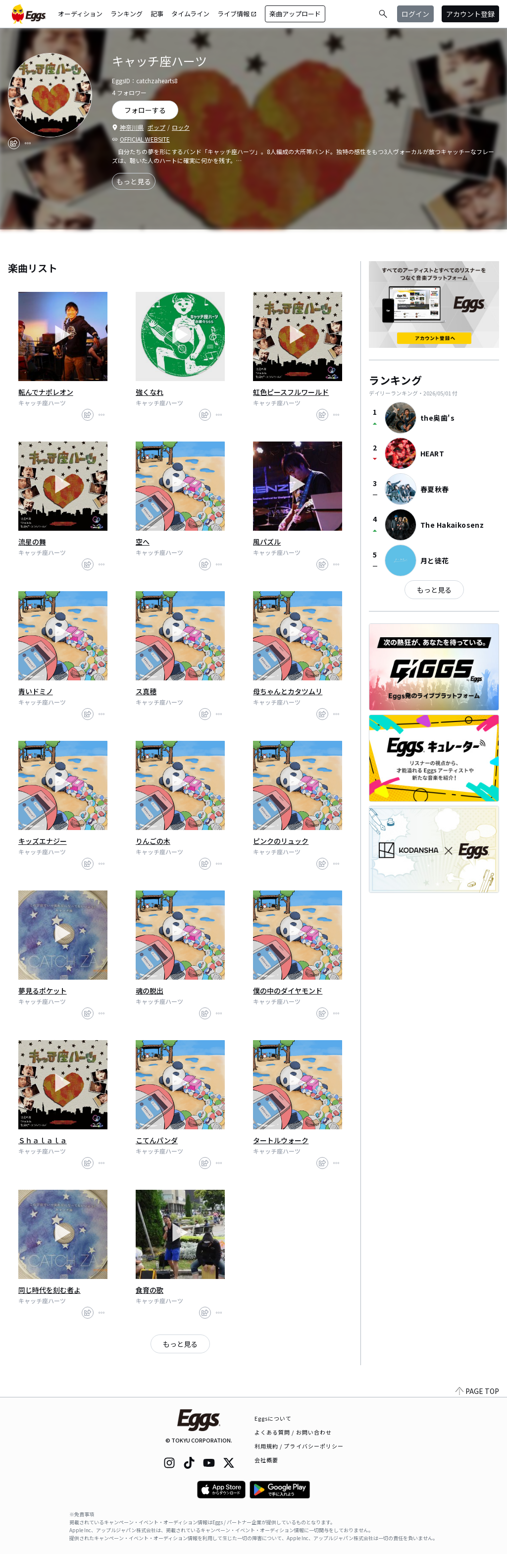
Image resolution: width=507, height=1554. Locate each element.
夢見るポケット (42, 991)
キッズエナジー (42, 841)
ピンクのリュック (280, 841)
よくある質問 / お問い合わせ (293, 1432)
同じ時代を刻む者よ (49, 1290)
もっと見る (133, 181)
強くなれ (149, 392)
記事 (157, 13)
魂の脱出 (149, 991)
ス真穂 (146, 691)
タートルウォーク (280, 1140)
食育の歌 (149, 1290)
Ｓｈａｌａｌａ (42, 1140)
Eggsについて (273, 1418)
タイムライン (190, 13)
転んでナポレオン (45, 392)
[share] (14, 143)
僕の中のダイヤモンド (287, 991)
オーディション (80, 13)
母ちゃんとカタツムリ (287, 691)
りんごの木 (153, 841)
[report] (28, 143)
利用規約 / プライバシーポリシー (299, 1446)
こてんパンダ (157, 1140)
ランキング (126, 13)
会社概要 (266, 1460)
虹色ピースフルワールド (291, 392)
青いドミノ (35, 691)
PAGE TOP (477, 1391)
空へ (143, 542)
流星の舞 (32, 542)
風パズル (267, 542)
